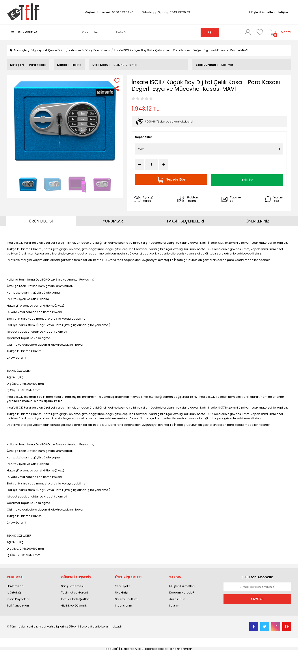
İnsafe (77, 65)
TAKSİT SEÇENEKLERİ (185, 220)
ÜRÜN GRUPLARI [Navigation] (24, 32)
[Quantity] (151, 164)
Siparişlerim (123, 605)
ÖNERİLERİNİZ (257, 220)
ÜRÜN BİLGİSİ (41, 220)
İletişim (283, 12)
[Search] (157, 32)
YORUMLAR (113, 220)
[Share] (116, 88)
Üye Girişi (121, 592)
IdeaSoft (111, 648)
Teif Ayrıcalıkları (18, 605)
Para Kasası (37, 65)
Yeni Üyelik (122, 585)
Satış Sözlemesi (72, 585)
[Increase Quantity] (163, 164)
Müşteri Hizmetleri (262, 12)
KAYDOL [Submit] (257, 598)
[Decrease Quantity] (139, 164)
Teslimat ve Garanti (75, 592)
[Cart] (279, 32)
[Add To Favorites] (116, 80)
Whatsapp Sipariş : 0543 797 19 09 (166, 12)
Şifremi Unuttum (126, 598)
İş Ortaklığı (14, 592)
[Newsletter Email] (257, 585)
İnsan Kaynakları (18, 598)
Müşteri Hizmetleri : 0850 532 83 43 (109, 12)
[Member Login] (247, 32)
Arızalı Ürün (177, 598)
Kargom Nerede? (181, 592)
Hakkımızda (15, 585)
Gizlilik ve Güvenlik (74, 605)
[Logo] (23, 12)
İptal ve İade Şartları (75, 598)
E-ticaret (127, 648)
